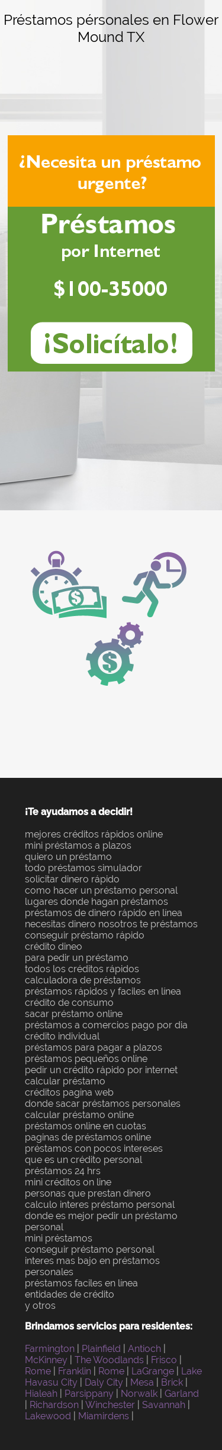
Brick (172, 1382)
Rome (38, 1371)
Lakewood (48, 1416)
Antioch (144, 1348)
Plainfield (101, 1348)
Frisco (164, 1360)
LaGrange (152, 1371)
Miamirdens (103, 1416)
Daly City (104, 1382)
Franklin (74, 1371)
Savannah (163, 1404)
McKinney (46, 1360)
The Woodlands (109, 1360)
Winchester (110, 1404)
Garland (182, 1393)
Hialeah (41, 1393)
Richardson (54, 1404)
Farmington (50, 1348)
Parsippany (89, 1393)
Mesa (142, 1382)
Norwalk (139, 1393)
